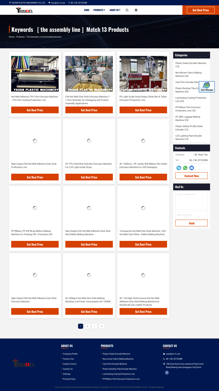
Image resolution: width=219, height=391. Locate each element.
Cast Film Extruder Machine (115, 364)
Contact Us (68, 369)
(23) (187, 118)
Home (86, 10)
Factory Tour (68, 359)
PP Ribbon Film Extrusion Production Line (121, 379)
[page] (94, 326)
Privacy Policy (69, 379)
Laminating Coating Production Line (119, 374)
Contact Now (192, 176)
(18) (191, 82)
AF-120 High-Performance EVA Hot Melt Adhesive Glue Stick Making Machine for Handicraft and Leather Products (139, 301)
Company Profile (70, 354)
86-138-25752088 (77, 3)
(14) (188, 137)
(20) (190, 90)
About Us (115, 10)
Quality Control (69, 364)
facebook (167, 373)
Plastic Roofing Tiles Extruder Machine (120, 369)
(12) (189, 128)
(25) (190, 99)
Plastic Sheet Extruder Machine (116, 354)
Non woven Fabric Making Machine (118, 359)
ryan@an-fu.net (56, 3)
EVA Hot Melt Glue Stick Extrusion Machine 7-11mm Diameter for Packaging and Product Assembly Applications (87, 100)
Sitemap (66, 374)
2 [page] (87, 326)
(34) (188, 74)
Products (99, 10)
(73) (190, 65)
